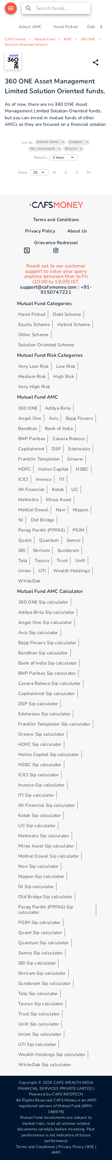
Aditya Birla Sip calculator (46, 612)
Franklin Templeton (39, 459)
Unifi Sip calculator (38, 1024)
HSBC (82, 469)
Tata (22, 561)
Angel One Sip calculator (45, 622)
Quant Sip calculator (40, 933)
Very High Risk (34, 387)
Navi (60, 510)
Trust (62, 561)
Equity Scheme (34, 325)
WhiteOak (29, 581)
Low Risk (65, 366)
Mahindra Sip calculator (43, 836)
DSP (56, 449)
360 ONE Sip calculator (43, 602)
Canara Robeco (69, 439)
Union (24, 571)
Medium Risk (32, 376)
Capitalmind (31, 449)
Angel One (30, 418)
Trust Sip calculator (39, 1014)
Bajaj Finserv (79, 418)
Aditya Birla (58, 408)
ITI (62, 479)
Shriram (41, 550)
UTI (42, 571)
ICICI (23, 479)
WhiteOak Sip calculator (44, 1065)
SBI (21, 550)
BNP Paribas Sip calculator (47, 673)
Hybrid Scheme (73, 325)
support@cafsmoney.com (48, 287)
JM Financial (31, 489)
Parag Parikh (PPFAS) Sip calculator (45, 909)
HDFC (24, 469)
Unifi (80, 561)
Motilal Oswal (33, 510)
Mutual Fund (44, 39)
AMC (68, 39)
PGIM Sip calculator (39, 922)
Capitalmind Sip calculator (46, 694)
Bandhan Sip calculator (43, 653)
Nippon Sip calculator (41, 876)
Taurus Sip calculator (40, 1004)
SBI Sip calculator (37, 963)
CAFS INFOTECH (67, 1094)
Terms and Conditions (56, 220)
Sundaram (68, 550)
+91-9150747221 (66, 290)
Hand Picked (31, 314)
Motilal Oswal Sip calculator (48, 856)
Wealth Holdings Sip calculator (51, 1055)
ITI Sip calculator (36, 795)
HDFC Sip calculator (40, 744)
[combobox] (62, 8)
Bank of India (59, 428)
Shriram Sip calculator (42, 973)
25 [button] (35, 172)
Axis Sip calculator (38, 633)
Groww (75, 459)
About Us (77, 231)
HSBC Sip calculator (40, 765)
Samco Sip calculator (40, 953)
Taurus (42, 561)
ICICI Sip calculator (38, 775)
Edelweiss (79, 449)
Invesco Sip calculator (41, 785)
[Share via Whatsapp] (96, 62)
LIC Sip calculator (37, 826)
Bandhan (27, 428)
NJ (20, 520)
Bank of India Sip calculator (47, 663)
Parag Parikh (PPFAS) (41, 530)
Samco (74, 540)
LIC (74, 489)
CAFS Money (15, 39)
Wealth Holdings (71, 571)
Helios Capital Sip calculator (48, 754)
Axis (53, 418)
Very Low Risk (33, 366)
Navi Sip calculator (38, 866)
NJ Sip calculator (36, 887)
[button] (50, 142)
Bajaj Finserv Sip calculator (47, 643)
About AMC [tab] (30, 27)
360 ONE (87, 39)
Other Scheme (33, 335)
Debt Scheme (67, 314)
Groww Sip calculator (41, 734)
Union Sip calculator (40, 1034)
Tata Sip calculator (38, 994)
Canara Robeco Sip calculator (49, 683)
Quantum (49, 540)
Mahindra (28, 500)
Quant (25, 540)
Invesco (44, 479)
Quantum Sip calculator (43, 943)
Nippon (80, 510)
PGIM (78, 530)
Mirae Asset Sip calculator (46, 846)
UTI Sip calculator (37, 1044)
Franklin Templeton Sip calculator (54, 724)
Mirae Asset (58, 500)
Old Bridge (42, 520)
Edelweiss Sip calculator (44, 714)
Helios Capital (53, 469)
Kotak (58, 489)
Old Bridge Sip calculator (45, 897)
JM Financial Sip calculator (46, 805)
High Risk (63, 376)
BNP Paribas (31, 439)
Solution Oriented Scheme (26, 44)
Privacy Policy (40, 231)
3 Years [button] (58, 157)
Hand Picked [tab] (65, 27)
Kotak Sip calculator (39, 815)
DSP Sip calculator (38, 704)
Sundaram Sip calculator (44, 983)
